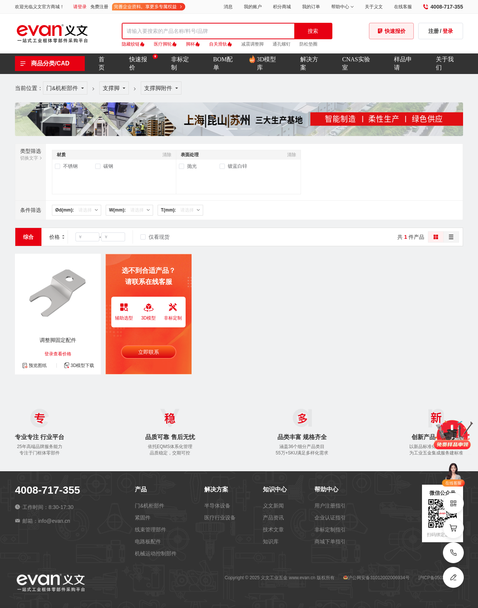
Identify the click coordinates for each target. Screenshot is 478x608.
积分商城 (282, 6)
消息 (228, 6)
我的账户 (253, 6)
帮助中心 (342, 6)
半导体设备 (217, 506)
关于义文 (374, 6)
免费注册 (99, 6)
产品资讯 (273, 518)
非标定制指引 (330, 530)
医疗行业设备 (220, 518)
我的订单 (311, 6)
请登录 (80, 6)
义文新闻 (273, 506)
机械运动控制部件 (156, 553)
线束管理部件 (150, 530)
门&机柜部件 (62, 88)
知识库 (271, 541)
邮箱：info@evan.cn (42, 521)
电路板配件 (148, 541)
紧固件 (142, 518)
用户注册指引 (330, 506)
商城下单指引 (330, 541)
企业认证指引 (330, 518)
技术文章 (273, 530)
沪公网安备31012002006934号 (378, 577)
